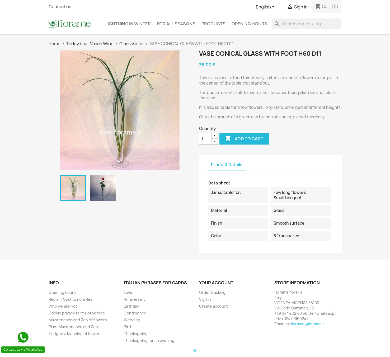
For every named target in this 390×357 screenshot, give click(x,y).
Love (128, 292)
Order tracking (212, 292)
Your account (216, 283)
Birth (128, 326)
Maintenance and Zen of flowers (78, 319)
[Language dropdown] (266, 7)
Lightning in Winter (128, 24)
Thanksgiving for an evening (149, 340)
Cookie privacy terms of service (77, 313)
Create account (213, 306)
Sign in (205, 299)
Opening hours (249, 24)
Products (213, 24)
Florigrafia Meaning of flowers (75, 333)
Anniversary (134, 299)
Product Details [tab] (226, 165)
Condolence (135, 313)
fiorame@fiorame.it (308, 323)
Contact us (60, 7)
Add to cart (244, 138)
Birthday (131, 306)
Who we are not (63, 306)
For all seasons (176, 24)
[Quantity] (205, 139)
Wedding (132, 319)
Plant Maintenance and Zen (73, 326)
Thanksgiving (136, 333)
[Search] (306, 23)
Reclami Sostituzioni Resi (71, 299)
